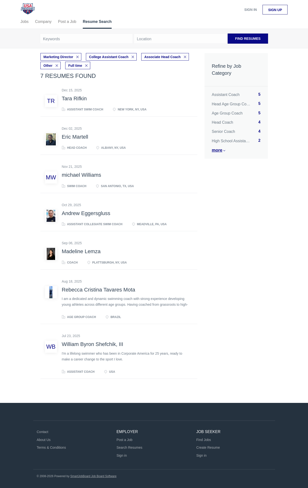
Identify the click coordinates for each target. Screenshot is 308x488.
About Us (44, 440)
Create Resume (208, 447)
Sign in (250, 10)
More (217, 150)
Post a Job (124, 440)
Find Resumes (248, 39)
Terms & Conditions (51, 447)
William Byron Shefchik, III (92, 344)
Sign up (275, 10)
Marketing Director (58, 57)
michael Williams (81, 175)
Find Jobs (203, 440)
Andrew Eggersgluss (86, 213)
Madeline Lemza (81, 251)
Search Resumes (129, 447)
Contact (42, 432)
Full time (75, 66)
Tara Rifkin (74, 98)
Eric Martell (75, 137)
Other (48, 66)
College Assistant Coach (108, 57)
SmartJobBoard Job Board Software (93, 476)
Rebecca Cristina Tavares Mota (98, 290)
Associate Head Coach (162, 57)
